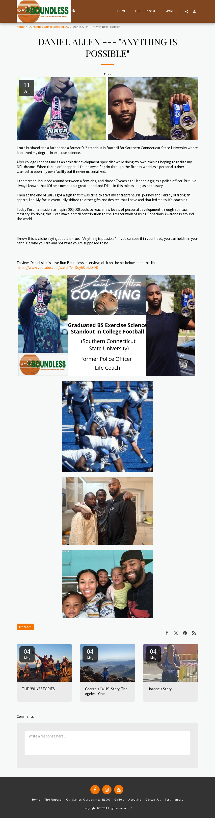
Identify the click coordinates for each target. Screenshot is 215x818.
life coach (25, 627)
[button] (186, 11)
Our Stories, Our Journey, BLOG (49, 27)
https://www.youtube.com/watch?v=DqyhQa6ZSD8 (57, 267)
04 (27, 653)
